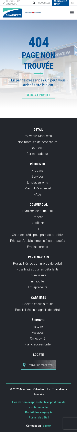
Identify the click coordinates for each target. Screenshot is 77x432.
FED (37, 229)
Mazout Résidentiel (38, 188)
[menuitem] (72, 3)
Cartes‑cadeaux (38, 154)
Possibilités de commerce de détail (37, 263)
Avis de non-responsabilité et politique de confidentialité (38, 405)
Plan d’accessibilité (38, 344)
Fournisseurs (37, 275)
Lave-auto (38, 148)
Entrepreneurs (37, 287)
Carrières (38, 298)
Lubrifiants (37, 223)
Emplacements (37, 182)
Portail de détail (39, 417)
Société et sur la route (37, 304)
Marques (38, 332)
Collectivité (37, 338)
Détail (38, 130)
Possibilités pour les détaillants (37, 269)
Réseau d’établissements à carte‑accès (37, 241)
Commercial (38, 204)
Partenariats (38, 257)
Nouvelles (44, 2)
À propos (38, 320)
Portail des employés (39, 412)
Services (38, 176)
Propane (37, 170)
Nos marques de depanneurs (38, 142)
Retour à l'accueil (39, 95)
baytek (47, 425)
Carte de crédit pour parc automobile (37, 235)
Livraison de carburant (37, 211)
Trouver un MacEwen (37, 136)
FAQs (37, 194)
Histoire (37, 326)
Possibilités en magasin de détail (37, 310)
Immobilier (37, 281)
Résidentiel (38, 164)
